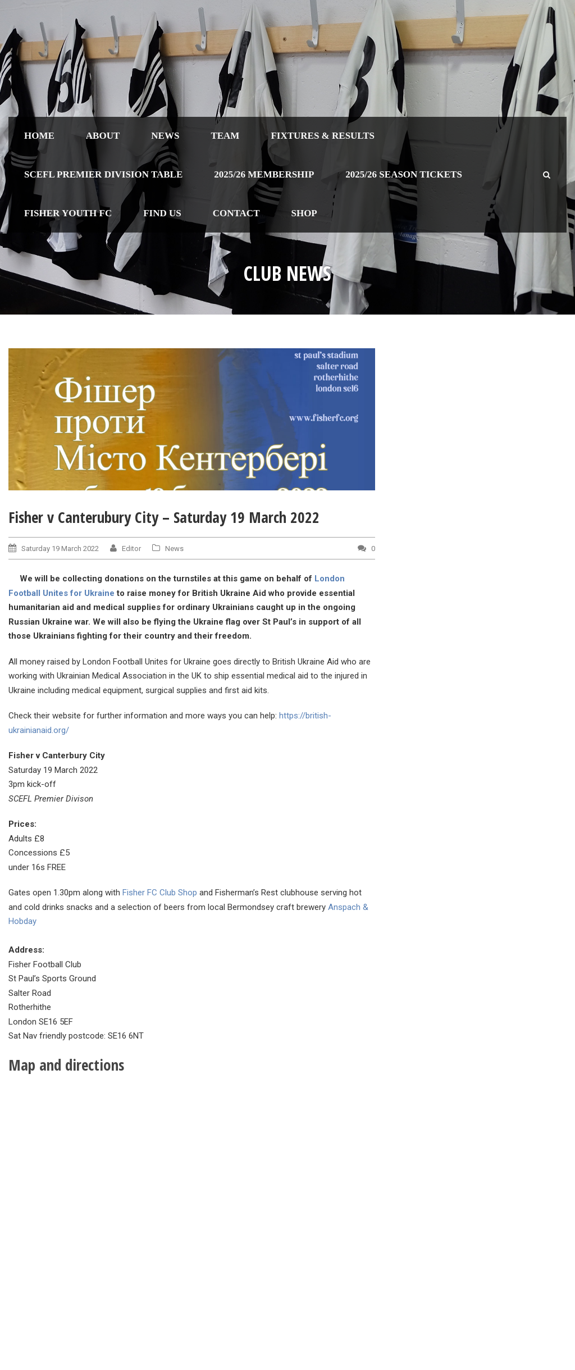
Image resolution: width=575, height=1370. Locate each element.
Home (39, 135)
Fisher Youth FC (68, 213)
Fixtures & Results (323, 135)
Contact (236, 213)
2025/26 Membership (264, 174)
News (165, 135)
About (103, 135)
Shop (304, 213)
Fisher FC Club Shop (159, 892)
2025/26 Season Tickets (403, 174)
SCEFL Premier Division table (103, 174)
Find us (162, 213)
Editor (131, 548)
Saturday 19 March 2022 (60, 548)
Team (225, 135)
